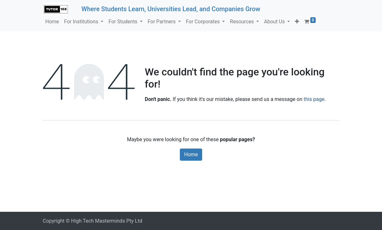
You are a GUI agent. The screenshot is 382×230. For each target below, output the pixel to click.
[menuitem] (52, 21)
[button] (297, 21)
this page (314, 99)
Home (191, 154)
